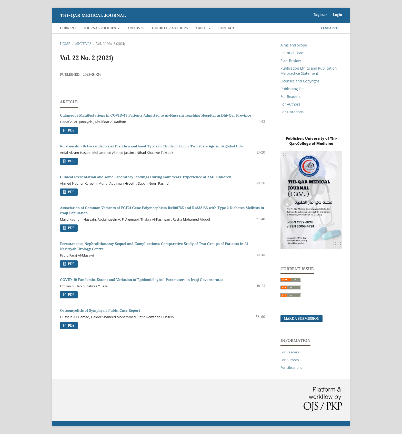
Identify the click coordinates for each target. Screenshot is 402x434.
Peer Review (290, 60)
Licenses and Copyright (299, 81)
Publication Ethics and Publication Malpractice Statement (308, 71)
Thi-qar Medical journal (93, 15)
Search (330, 28)
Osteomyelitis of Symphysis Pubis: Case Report (100, 310)
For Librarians (292, 111)
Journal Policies (100, 28)
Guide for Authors (170, 28)
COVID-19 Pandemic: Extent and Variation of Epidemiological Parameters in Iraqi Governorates (141, 279)
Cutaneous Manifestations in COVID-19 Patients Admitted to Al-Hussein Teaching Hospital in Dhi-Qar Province (155, 115)
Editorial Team (292, 52)
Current (68, 28)
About (201, 28)
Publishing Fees (293, 88)
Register (320, 15)
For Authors (290, 104)
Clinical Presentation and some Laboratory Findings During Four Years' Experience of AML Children (145, 177)
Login (337, 15)
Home (65, 44)
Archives (135, 28)
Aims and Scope (293, 45)
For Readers (290, 96)
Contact (226, 28)
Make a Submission (301, 318)
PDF (70, 130)
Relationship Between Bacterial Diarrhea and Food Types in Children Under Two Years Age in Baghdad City (151, 146)
